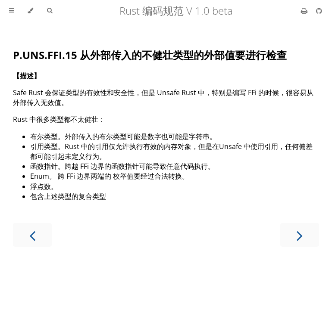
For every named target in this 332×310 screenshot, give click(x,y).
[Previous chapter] (32, 235)
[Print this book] (305, 11)
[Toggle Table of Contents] (11, 11)
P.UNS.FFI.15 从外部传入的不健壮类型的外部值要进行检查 (150, 55)
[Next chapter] (299, 235)
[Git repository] (319, 11)
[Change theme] (30, 11)
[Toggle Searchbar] (49, 11)
